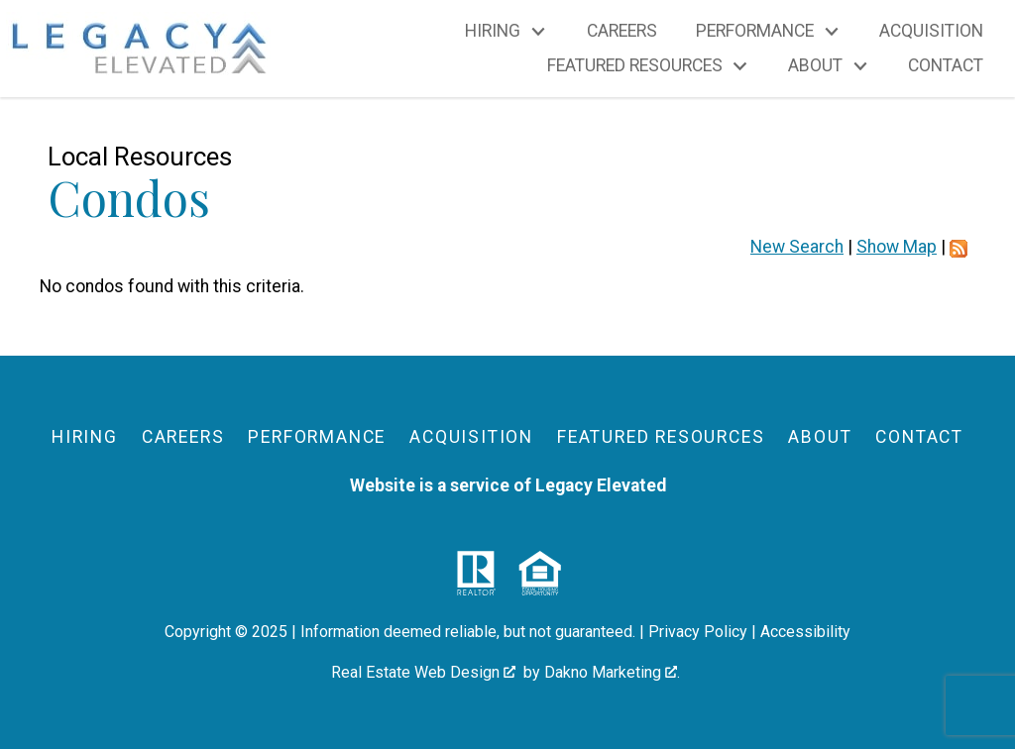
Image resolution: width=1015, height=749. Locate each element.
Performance (317, 437)
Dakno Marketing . (612, 672)
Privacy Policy (697, 631)
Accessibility (805, 631)
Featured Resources (660, 437)
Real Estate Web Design (423, 672)
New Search (797, 247)
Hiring (85, 437)
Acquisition (931, 32)
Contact (945, 66)
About (819, 437)
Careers (622, 32)
